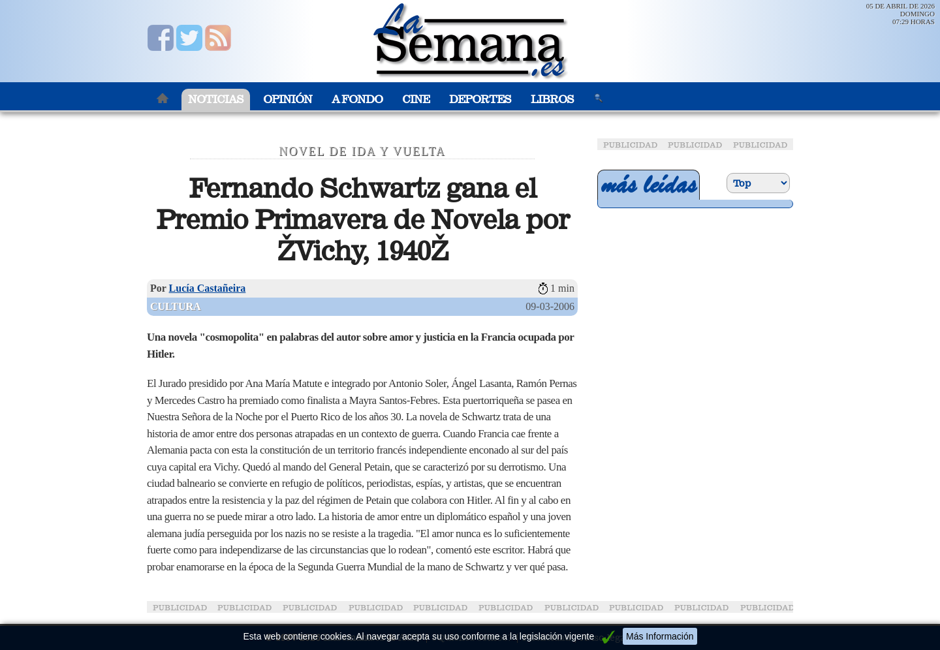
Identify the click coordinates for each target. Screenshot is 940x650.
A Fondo (357, 99)
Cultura (175, 306)
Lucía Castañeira (207, 288)
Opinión (287, 99)
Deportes (480, 99)
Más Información (659, 636)
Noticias (215, 99)
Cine (416, 99)
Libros (552, 99)
